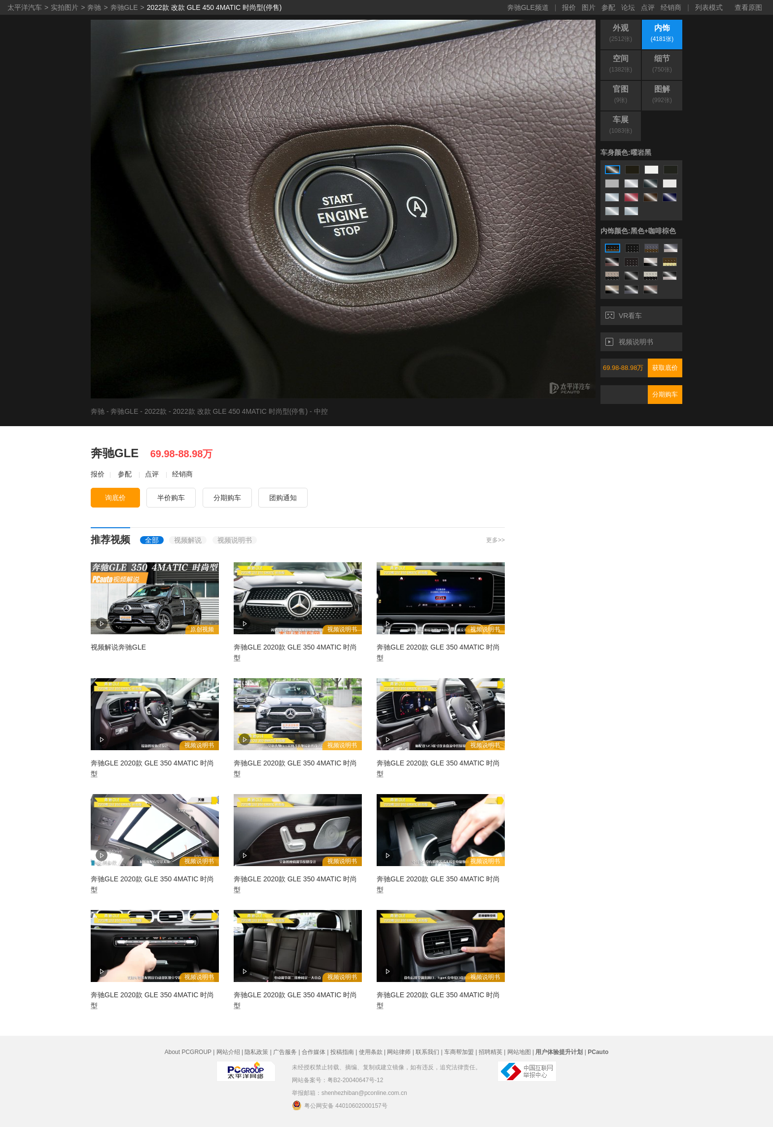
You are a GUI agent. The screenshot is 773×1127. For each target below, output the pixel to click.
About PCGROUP (188, 1052)
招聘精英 (490, 1052)
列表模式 (709, 7)
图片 (589, 7)
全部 (152, 540)
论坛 (628, 7)
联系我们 (427, 1052)
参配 (608, 7)
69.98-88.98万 (623, 367)
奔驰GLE (124, 7)
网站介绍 (228, 1052)
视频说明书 (629, 342)
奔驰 (94, 7)
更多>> (495, 540)
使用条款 (371, 1052)
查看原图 (748, 7)
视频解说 (188, 540)
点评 (648, 7)
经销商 (671, 7)
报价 (569, 7)
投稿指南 (342, 1052)
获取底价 (665, 367)
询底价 (115, 498)
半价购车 (171, 498)
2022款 (155, 411)
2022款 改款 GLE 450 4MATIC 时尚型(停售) (214, 7)
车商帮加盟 (459, 1052)
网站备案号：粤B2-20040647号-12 (337, 1080)
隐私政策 (256, 1052)
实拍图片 (64, 7)
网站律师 (399, 1052)
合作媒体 (313, 1052)
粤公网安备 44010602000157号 (339, 1105)
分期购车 (665, 394)
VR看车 (623, 316)
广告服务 (285, 1052)
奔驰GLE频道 (528, 7)
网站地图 (519, 1052)
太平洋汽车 (24, 7)
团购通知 (283, 498)
